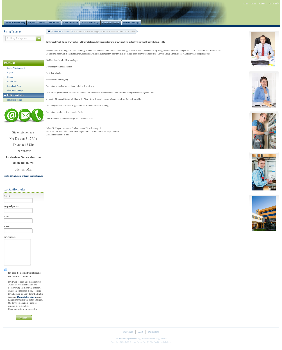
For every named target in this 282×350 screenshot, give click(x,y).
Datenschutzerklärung (26, 297)
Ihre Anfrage (9, 237)
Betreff (7, 196)
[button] (38, 38)
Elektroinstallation (62, 31)
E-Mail (7, 226)
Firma (6, 216)
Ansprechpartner (11, 206)
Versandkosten (148, 338)
